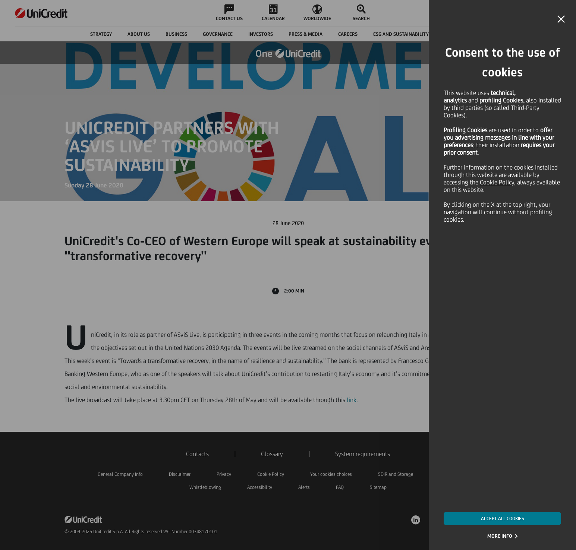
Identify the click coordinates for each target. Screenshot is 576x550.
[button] (561, 19)
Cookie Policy (497, 182)
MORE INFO (499, 536)
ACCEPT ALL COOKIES (502, 518)
